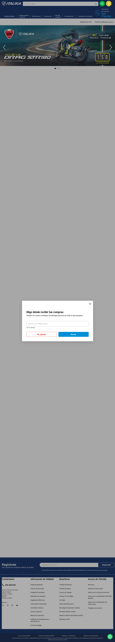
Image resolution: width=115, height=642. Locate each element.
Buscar (73, 334)
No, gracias (41, 334)
